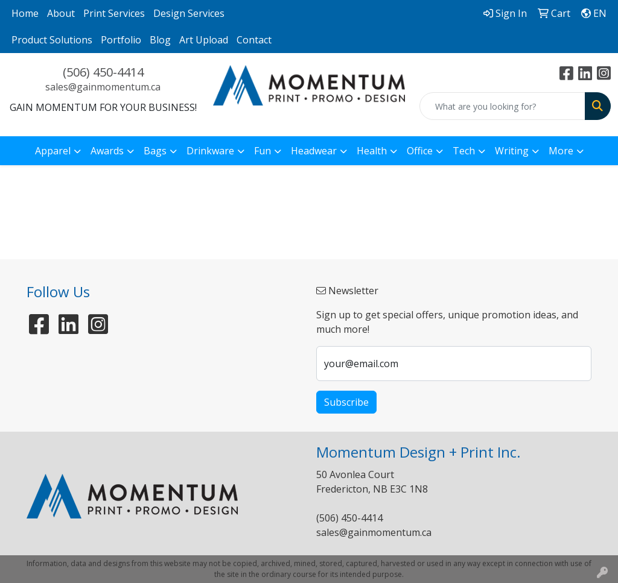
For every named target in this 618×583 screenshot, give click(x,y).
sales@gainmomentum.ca (103, 86)
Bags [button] (155, 150)
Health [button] (372, 150)
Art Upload (203, 39)
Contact (254, 39)
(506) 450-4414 (103, 72)
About (61, 13)
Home (25, 13)
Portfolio (121, 39)
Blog (160, 39)
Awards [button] (107, 150)
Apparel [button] (53, 150)
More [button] (561, 150)
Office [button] (420, 150)
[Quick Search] (502, 106)
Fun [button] (262, 150)
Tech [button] (464, 150)
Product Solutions (51, 39)
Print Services (114, 13)
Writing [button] (512, 150)
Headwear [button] (314, 150)
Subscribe (346, 402)
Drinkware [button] (210, 150)
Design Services (189, 13)
